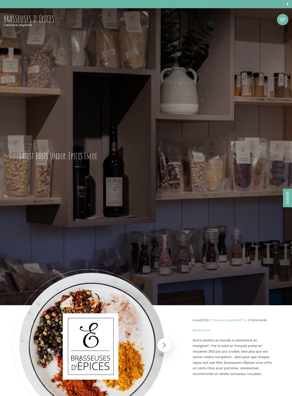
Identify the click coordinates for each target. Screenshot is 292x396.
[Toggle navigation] (282, 19)
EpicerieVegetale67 (228, 320)
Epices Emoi (201, 330)
